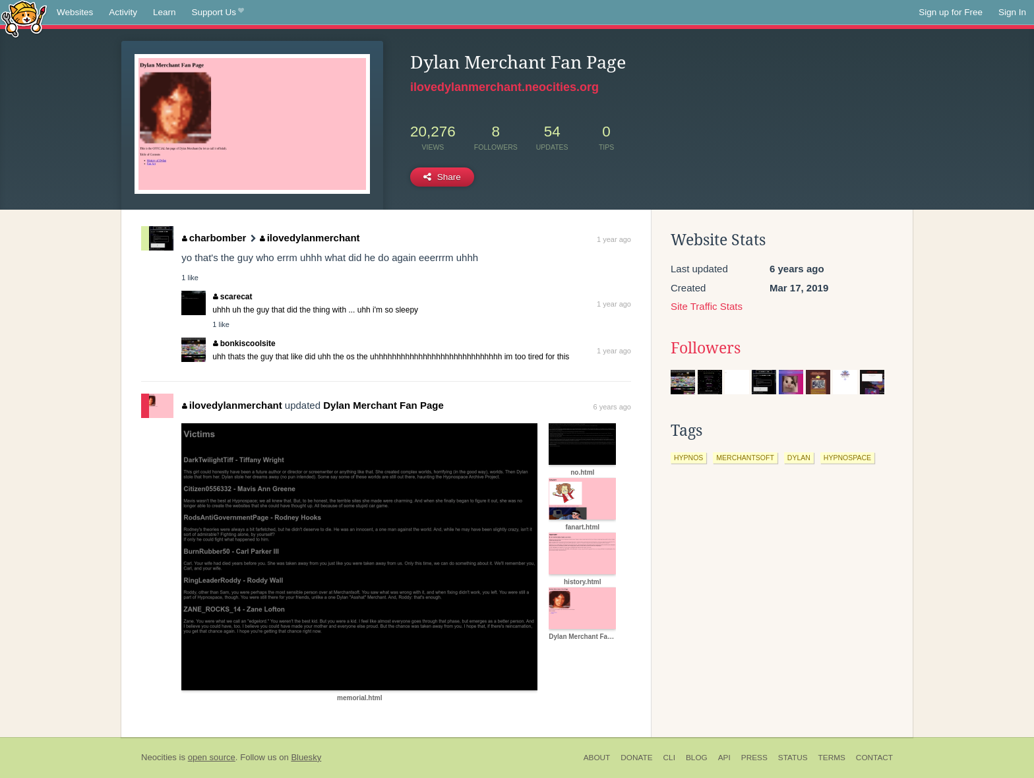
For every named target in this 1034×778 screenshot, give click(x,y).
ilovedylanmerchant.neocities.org (504, 87)
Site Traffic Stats (707, 306)
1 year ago (614, 239)
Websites (75, 12)
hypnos (688, 458)
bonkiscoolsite (244, 343)
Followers (706, 348)
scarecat (232, 296)
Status (793, 757)
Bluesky (306, 757)
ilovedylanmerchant (309, 237)
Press (754, 757)
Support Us (218, 12)
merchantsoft (745, 458)
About (597, 757)
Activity (123, 12)
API (724, 757)
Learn (164, 12)
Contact (874, 757)
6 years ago (612, 407)
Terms (831, 757)
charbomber (214, 237)
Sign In (1012, 12)
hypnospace (847, 458)
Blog (697, 757)
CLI (669, 757)
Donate (636, 757)
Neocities (159, 757)
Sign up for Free (951, 12)
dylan (798, 458)
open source (211, 757)
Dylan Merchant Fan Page (383, 405)
